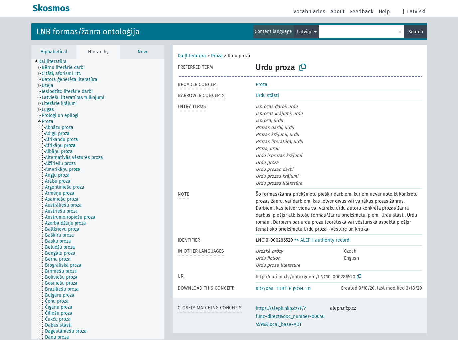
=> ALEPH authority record (321, 240)
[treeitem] (55, 62)
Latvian (305, 32)
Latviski (416, 11)
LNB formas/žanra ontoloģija (88, 31)
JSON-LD (302, 289)
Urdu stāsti (267, 95)
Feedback (361, 11)
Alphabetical (54, 52)
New (142, 52)
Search (415, 32)
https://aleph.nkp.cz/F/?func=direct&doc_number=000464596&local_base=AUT (290, 316)
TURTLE (283, 289)
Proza (217, 56)
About (337, 11)
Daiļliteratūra (192, 56)
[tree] (97, 199)
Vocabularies (309, 11)
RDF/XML (265, 289)
